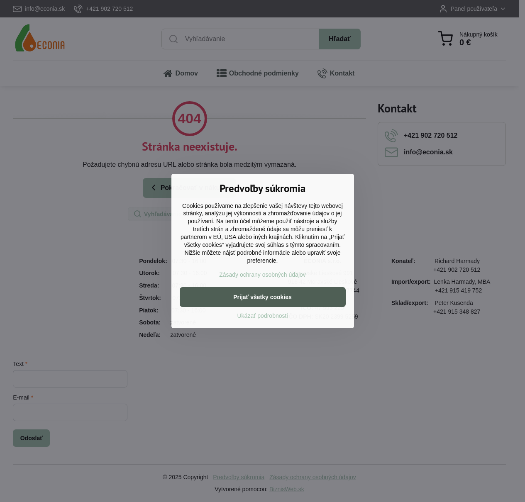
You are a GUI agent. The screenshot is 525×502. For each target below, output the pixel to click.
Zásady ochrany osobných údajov (262, 274)
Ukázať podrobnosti (262, 315)
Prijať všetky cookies (262, 297)
